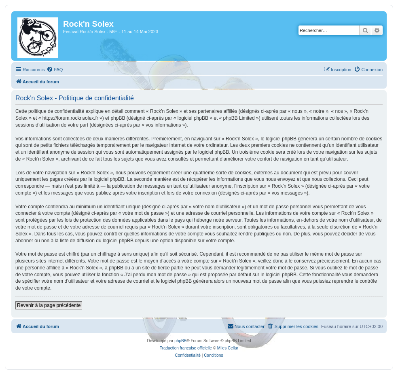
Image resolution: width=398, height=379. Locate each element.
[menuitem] (55, 69)
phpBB (180, 341)
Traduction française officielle (186, 348)
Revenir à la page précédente (48, 305)
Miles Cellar (227, 348)
